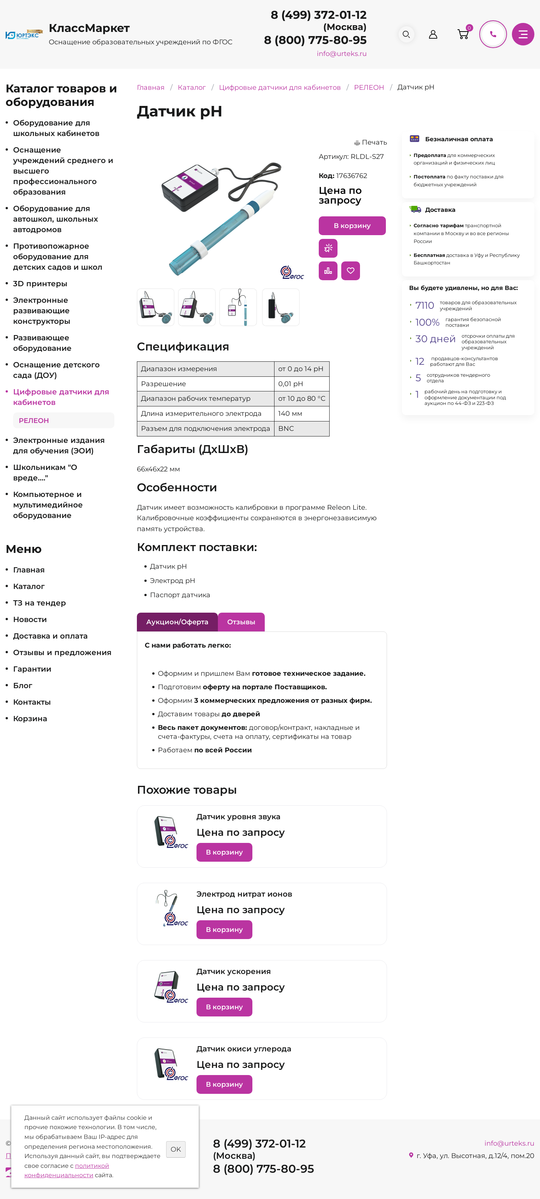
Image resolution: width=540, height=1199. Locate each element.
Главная (29, 569)
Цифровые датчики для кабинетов (61, 397)
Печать (374, 142)
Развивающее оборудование (42, 343)
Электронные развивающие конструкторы (41, 311)
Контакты (32, 702)
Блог (22, 685)
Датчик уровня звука (238, 816)
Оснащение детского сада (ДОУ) (56, 370)
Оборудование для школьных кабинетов (56, 128)
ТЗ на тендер (39, 602)
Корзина (30, 718)
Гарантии (32, 668)
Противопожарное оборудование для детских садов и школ (57, 257)
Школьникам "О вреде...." (45, 472)
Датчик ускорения (233, 971)
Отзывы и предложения (62, 652)
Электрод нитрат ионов (244, 893)
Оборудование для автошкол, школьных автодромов (55, 219)
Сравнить (328, 270)
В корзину (352, 226)
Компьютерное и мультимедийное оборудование (48, 505)
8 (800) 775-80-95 (312, 40)
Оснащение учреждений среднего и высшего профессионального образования (63, 170)
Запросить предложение (328, 248)
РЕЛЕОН (34, 421)
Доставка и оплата (50, 635)
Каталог (29, 586)
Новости (30, 619)
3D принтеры (40, 283)
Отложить (350, 270)
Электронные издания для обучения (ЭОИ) (59, 445)
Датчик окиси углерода (243, 1048)
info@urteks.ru (339, 54)
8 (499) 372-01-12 (316, 15)
